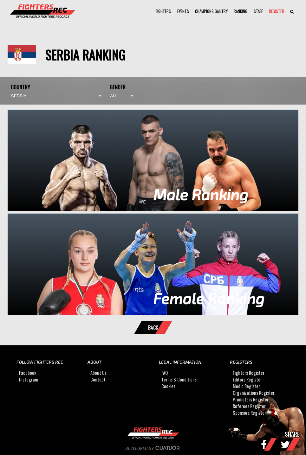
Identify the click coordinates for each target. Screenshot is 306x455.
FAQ (164, 373)
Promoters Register (251, 399)
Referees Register (249, 406)
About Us (98, 373)
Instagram (28, 379)
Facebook (27, 373)
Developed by (153, 448)
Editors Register (247, 379)
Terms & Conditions (179, 379)
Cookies (168, 386)
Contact (98, 379)
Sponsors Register (249, 413)
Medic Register (246, 386)
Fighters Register (248, 373)
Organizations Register (254, 393)
